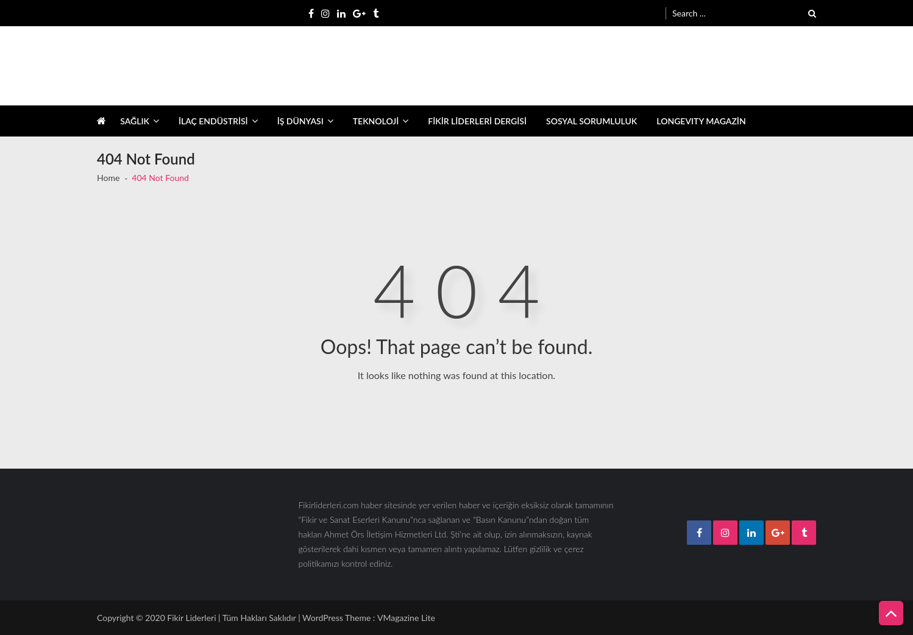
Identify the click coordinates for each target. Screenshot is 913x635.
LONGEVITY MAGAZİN (700, 121)
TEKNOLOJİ (376, 121)
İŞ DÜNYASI (300, 121)
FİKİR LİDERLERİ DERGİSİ (477, 121)
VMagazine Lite (406, 617)
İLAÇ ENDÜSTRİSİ (213, 121)
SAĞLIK (134, 121)
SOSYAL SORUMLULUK (591, 121)
